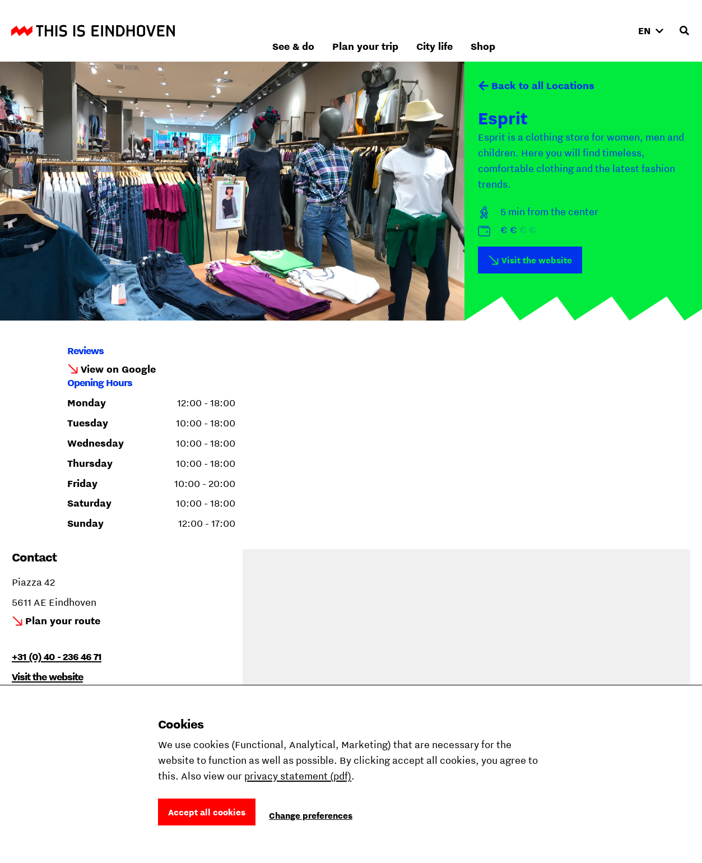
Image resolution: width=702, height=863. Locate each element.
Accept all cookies (206, 812)
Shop (603, 30)
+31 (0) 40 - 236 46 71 (56, 656)
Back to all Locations (542, 85)
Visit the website (536, 260)
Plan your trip (486, 30)
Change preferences (310, 815)
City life (555, 30)
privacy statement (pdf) (297, 775)
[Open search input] (684, 30)
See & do (414, 30)
